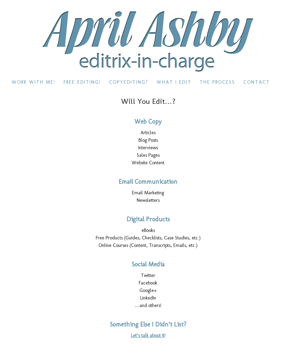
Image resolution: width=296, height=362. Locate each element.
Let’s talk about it (147, 335)
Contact (256, 82)
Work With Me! (33, 82)
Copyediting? (128, 82)
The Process (217, 82)
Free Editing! (82, 82)
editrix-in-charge (148, 42)
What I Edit (174, 82)
